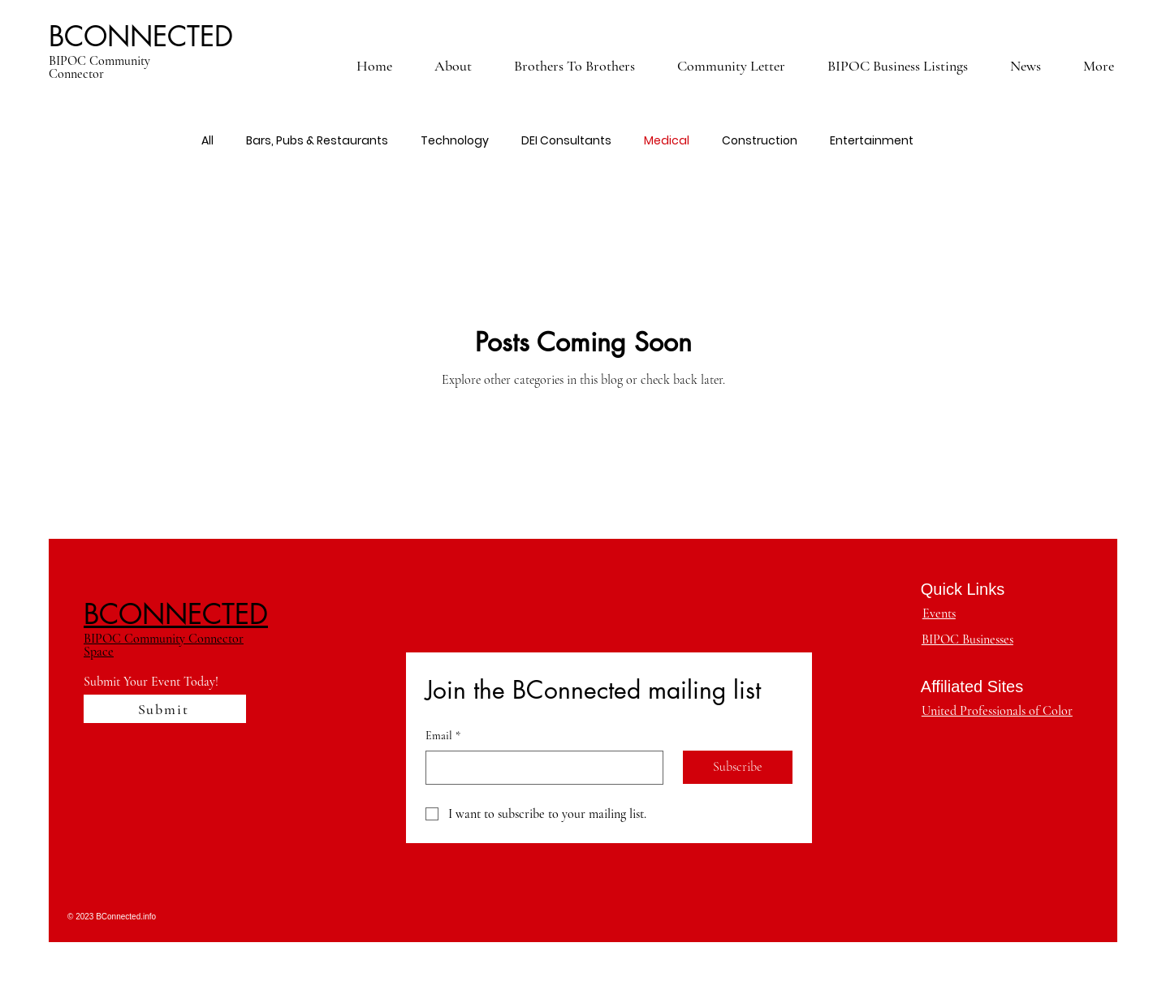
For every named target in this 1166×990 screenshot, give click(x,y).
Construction (759, 141)
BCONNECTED (141, 36)
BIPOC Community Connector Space (164, 645)
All (207, 141)
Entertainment (871, 141)
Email (442, 736)
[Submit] (165, 709)
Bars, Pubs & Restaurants (317, 141)
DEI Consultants (566, 141)
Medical (666, 141)
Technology (455, 141)
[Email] (539, 767)
